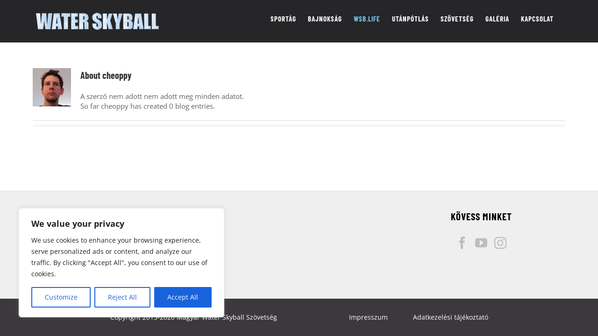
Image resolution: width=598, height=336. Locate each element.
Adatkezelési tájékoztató (450, 317)
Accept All (182, 297)
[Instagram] (500, 243)
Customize (61, 297)
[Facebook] (462, 243)
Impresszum (368, 317)
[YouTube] (481, 243)
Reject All (122, 297)
